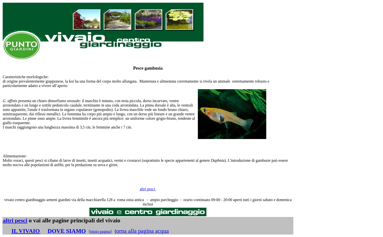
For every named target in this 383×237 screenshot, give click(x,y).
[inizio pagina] (100, 231)
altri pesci (148, 189)
